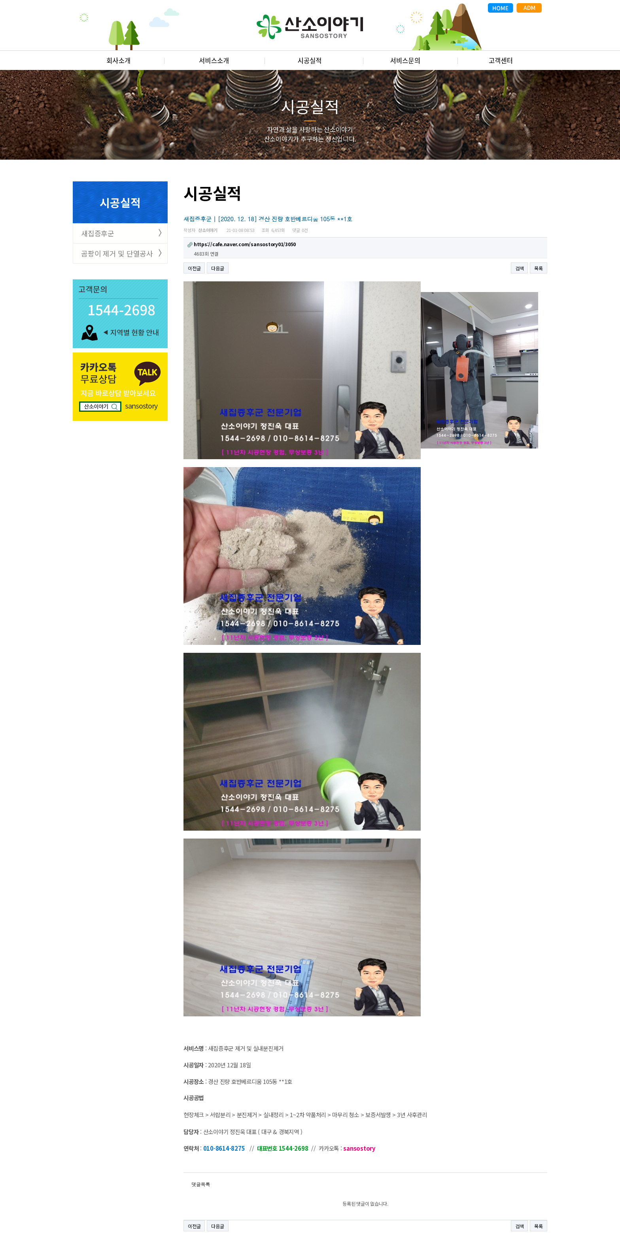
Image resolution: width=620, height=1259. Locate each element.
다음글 (217, 268)
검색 (519, 268)
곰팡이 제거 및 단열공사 (117, 253)
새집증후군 (97, 233)
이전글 (194, 268)
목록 (538, 268)
